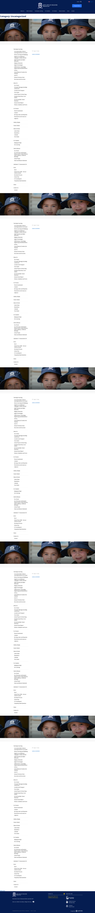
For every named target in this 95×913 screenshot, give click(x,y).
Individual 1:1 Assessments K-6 (20, 164)
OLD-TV (15, 75)
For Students (47, 11)
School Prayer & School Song (20, 94)
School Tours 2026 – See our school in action (20, 172)
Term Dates (16, 92)
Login (35, 910)
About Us (22, 11)
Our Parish (16, 150)
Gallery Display (17, 122)
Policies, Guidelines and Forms (20, 104)
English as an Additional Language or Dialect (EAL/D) (20, 57)
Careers (16, 190)
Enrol (68, 11)
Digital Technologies (18, 65)
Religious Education (18, 63)
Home (15, 184)
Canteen (16, 112)
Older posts (2, 890)
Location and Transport (19, 90)
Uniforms (16, 118)
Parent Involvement (18, 110)
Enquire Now (77, 5)
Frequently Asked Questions (20, 180)
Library (15, 70)
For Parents (54, 11)
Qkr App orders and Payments (20, 114)
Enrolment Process (18, 175)
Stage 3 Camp (36, 51)
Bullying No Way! (17, 142)
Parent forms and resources (20, 116)
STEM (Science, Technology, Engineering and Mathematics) (20, 67)
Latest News (16, 131)
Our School (16, 85)
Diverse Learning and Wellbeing (21, 54)
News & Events (62, 11)
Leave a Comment (36, 54)
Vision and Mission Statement (20, 160)
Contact (72, 11)
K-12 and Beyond (17, 179)
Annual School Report (18, 102)
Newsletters (16, 133)
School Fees (16, 177)
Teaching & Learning (39, 11)
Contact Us (16, 187)
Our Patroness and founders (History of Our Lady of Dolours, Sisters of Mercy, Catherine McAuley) (21, 154)
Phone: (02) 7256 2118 (53, 896)
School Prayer (17, 158)
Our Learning (17, 144)
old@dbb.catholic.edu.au (53, 897)
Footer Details (17, 125)
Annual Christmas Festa (19, 77)
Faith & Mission (29, 11)
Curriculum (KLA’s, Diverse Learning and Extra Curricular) (20, 52)
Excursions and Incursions (19, 79)
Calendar (16, 134)
